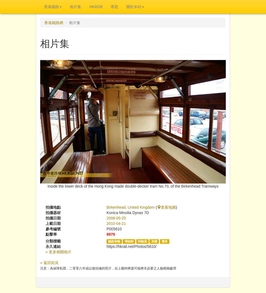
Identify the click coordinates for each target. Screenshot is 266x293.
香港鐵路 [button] (53, 7)
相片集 (75, 7)
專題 (114, 7)
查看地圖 (166, 207)
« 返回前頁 (49, 263)
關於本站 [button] (135, 7)
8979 (111, 234)
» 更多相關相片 (58, 252)
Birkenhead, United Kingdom (131, 207)
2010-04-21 (116, 223)
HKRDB (96, 7)
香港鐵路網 (53, 23)
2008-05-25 (116, 218)
